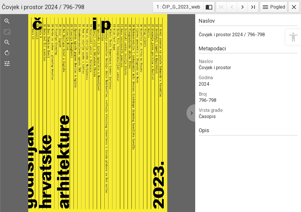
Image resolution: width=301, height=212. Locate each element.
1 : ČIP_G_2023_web (178, 7)
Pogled (273, 7)
